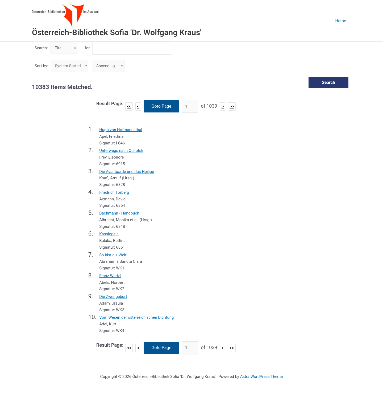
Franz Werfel (110, 276)
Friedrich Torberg (114, 192)
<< (129, 106)
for (87, 48)
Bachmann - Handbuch (119, 213)
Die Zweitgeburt (113, 296)
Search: (41, 48)
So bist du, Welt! (113, 255)
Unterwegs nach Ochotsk (121, 150)
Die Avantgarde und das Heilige (127, 171)
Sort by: (41, 66)
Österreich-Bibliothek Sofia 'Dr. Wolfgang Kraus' (116, 32)
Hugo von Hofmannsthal (120, 130)
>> (232, 106)
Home (341, 20)
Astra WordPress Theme (261, 376)
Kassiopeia (109, 234)
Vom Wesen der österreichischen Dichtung (136, 317)
